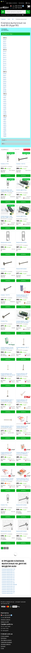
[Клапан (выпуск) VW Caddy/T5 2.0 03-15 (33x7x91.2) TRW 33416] (23, 393)
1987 (4, 132)
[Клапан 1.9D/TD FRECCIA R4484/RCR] (8, 288)
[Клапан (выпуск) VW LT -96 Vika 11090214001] (23, 341)
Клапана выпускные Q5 (8, 588)
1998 (4, 112)
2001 (4, 76)
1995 (4, 106)
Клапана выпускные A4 (8, 576)
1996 (4, 108)
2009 (4, 92)
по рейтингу (4, 149)
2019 (4, 70)
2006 (4, 86)
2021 (4, 42)
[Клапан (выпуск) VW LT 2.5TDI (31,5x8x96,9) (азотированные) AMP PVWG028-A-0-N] (23, 446)
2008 (4, 90)
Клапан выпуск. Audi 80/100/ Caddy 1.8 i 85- (7, 217)
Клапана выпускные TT (8, 593)
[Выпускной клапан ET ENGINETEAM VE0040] (23, 524)
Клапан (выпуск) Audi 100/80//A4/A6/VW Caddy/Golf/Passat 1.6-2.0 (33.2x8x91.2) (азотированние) (23, 426)
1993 (4, 102)
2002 (4, 78)
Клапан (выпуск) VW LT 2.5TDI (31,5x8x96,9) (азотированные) (22, 453)
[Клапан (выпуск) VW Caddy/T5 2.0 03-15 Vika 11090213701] (23, 367)
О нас (2, 648)
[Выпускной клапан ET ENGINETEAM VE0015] (7, 524)
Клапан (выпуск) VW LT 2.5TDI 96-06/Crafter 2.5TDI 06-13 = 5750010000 (7, 426)
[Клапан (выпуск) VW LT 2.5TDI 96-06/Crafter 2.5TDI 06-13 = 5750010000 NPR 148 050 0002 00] (8, 419)
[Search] (28, 12)
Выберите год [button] (7, 34)
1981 (4, 120)
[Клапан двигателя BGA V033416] (23, 209)
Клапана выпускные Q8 (8, 591)
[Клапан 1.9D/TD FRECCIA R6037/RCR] (23, 157)
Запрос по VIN (5, 622)
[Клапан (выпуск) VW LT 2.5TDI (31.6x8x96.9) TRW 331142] (23, 288)
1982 (4, 122)
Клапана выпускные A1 (8, 571)
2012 (4, 56)
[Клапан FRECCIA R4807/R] (8, 262)
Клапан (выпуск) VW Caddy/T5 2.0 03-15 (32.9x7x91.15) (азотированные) (6, 453)
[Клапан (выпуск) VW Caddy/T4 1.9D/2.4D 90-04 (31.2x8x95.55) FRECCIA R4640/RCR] (8, 183)
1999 (4, 114)
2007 (4, 88)
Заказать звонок (5, 619)
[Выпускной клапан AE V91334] (8, 236)
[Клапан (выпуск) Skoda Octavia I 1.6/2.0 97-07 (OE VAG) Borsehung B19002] (8, 341)
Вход (28, 3)
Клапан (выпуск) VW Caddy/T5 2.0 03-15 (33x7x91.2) (21, 400)
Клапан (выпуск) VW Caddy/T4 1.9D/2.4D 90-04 (8, 374)
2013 (4, 58)
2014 (4, 60)
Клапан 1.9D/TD (20, 163)
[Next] (7, 548)
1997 (4, 110)
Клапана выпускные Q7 (8, 589)
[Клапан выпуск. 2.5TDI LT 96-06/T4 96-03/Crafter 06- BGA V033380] (23, 314)
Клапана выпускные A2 (8, 572)
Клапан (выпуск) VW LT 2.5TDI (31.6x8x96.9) (22, 295)
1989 (4, 136)
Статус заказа (5, 636)
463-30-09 (16, 6)
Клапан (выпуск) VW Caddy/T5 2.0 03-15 (21, 374)
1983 (4, 124)
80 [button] (3, 144)
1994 (4, 104)
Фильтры (27, 149)
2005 (4, 84)
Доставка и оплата (11, 3)
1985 (4, 128)
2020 (4, 40)
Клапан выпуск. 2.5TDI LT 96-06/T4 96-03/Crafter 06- (23, 322)
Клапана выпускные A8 (8, 583)
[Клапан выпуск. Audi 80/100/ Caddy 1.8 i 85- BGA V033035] (8, 209)
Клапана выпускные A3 (8, 574)
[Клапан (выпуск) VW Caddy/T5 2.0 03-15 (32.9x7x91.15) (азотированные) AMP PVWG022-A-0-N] (8, 446)
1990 (4, 96)
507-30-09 (16, 8)
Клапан (3, 268)
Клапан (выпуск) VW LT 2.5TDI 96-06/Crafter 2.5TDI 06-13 (7, 400)
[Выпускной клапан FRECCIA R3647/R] (23, 262)
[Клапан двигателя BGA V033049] (23, 183)
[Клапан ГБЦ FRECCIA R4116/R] (8, 498)
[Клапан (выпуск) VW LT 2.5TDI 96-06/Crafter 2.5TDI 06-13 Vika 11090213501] (8, 393)
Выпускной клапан (6, 242)
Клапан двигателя (21, 190)
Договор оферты (5, 644)
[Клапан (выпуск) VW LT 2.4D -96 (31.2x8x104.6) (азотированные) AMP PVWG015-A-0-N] (23, 472)
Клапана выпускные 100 (8, 569)
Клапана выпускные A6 (8, 579)
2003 (4, 80)
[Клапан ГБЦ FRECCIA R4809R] (8, 314)
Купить (8, 175)
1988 (4, 134)
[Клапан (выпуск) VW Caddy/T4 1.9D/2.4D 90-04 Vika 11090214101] (8, 367)
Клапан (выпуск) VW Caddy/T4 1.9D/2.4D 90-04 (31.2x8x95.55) (8, 190)
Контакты (21, 3)
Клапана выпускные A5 (8, 577)
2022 (4, 44)
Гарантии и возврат (6, 642)
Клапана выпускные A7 (8, 581)
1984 (4, 126)
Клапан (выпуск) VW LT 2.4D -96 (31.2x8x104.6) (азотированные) (22, 479)
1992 (4, 100)
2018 (4, 68)
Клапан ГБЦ (4, 321)
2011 (4, 53)
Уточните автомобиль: (5, 29)
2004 (4, 82)
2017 (4, 66)
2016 (4, 64)
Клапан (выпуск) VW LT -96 (22, 348)
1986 (4, 130)
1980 (4, 118)
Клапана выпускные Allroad (9, 584)
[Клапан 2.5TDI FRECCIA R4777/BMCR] (8, 157)
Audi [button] (4, 140)
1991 (4, 98)
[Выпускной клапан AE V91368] (23, 236)
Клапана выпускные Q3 (8, 586)
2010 (4, 51)
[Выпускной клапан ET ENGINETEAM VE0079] (23, 498)
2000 (4, 74)
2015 (4, 62)
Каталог (3, 646)
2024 (4, 48)
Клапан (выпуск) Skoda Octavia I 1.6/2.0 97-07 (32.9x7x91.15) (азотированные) (7, 479)
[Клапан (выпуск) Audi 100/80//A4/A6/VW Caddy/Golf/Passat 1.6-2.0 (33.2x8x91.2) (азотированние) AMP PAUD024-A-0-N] (23, 419)
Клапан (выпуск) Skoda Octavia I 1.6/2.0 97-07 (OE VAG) (8, 348)
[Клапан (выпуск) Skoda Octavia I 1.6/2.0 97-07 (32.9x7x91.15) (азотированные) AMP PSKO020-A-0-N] (8, 472)
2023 (4, 46)
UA (2, 1)
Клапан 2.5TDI (5, 163)
